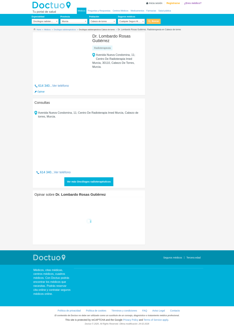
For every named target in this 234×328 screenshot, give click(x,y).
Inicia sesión (155, 3)
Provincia (65, 17)
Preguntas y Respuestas (99, 11)
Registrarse (173, 3)
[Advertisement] (61, 56)
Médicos (82, 11)
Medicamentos (137, 11)
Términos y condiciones (124, 310)
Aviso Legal (158, 310)
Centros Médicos (120, 11)
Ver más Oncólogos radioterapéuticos (89, 181)
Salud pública (164, 11)
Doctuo (52, 5)
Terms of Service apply (156, 319)
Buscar (155, 21)
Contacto (175, 310)
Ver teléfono (60, 85)
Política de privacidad (69, 310)
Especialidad (38, 17)
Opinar (41, 91)
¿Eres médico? (192, 3)
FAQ (144, 310)
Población (94, 17)
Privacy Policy (130, 319)
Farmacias (151, 11)
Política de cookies (96, 310)
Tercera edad (193, 257)
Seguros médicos (126, 17)
